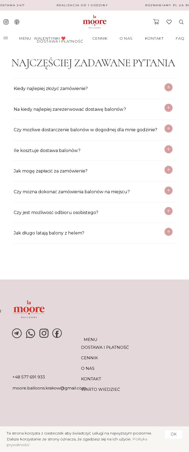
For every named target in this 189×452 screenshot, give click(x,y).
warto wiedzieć (100, 389)
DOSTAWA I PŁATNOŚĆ (60, 41)
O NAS (126, 38)
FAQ (180, 38)
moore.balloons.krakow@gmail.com (49, 388)
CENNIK (100, 38)
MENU (25, 38)
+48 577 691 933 (28, 376)
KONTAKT (154, 38)
